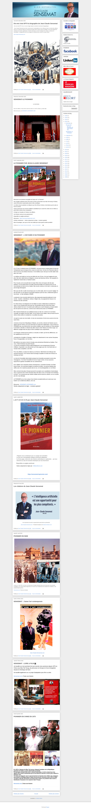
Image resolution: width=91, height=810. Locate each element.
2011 (66, 171)
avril (67, 143)
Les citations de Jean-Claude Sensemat (28, 486)
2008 (66, 177)
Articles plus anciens (54, 793)
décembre (68, 123)
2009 (66, 175)
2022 (66, 149)
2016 (66, 161)
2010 (66, 173)
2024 (66, 119)
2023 (66, 121)
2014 (66, 165)
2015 (66, 163)
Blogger (47, 807)
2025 (66, 117)
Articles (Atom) (39, 798)
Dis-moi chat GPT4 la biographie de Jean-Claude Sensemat (36, 23)
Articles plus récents (19, 793)
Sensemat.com (17, 590)
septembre (68, 135)
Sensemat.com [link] (18, 783)
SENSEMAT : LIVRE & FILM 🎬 (25, 663)
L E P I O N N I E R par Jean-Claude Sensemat (30, 400)
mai (67, 141)
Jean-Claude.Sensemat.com (26, 524)
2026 (66, 115)
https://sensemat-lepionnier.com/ (38, 474)
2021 (66, 151)
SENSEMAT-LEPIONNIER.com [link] (28, 384)
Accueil (36, 793)
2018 (66, 157)
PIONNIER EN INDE (21, 536)
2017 (66, 159)
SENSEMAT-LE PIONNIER (23, 99)
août (67, 137)
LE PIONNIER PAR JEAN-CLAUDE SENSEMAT (31, 163)
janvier (67, 147)
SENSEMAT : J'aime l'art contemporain (28, 601)
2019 (66, 155)
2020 (66, 153)
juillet (67, 139)
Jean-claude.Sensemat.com (19, 34)
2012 (66, 169)
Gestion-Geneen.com (47, 524)
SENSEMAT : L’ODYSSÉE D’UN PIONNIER (29, 235)
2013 (66, 167)
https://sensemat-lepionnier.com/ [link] (27, 218)
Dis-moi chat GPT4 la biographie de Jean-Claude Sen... (69, 127)
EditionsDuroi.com (37, 466)
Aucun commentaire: (36, 89)
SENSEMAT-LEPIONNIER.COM (29, 110)
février (67, 145)
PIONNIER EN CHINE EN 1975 (25, 716)
